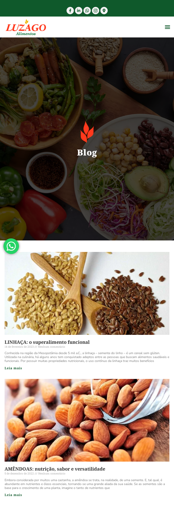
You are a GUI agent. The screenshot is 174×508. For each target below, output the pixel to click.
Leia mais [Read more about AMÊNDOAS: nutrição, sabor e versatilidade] (13, 495)
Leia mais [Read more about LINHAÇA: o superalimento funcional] (13, 368)
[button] (167, 27)
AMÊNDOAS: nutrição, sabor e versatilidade (55, 469)
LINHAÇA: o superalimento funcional (47, 342)
